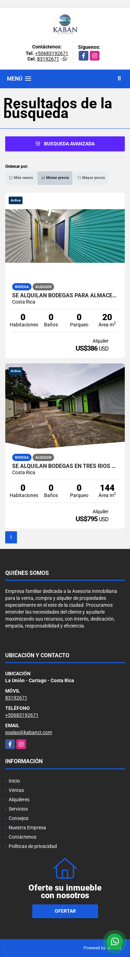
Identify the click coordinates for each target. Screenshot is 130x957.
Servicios (18, 809)
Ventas (16, 790)
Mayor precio (91, 177)
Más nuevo (21, 177)
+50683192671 (51, 53)
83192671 (48, 59)
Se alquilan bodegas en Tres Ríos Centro (65, 466)
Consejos (18, 818)
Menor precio (55, 177)
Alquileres (19, 799)
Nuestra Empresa (27, 827)
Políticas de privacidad (33, 846)
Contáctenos (22, 837)
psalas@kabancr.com (28, 732)
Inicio (14, 781)
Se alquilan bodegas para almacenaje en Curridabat (65, 295)
